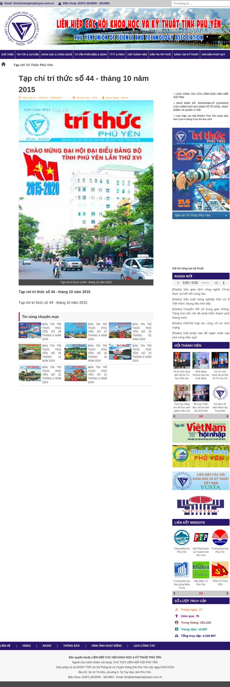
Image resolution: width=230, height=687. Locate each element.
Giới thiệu (7, 54)
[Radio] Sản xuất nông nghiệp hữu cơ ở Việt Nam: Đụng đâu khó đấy (201, 301)
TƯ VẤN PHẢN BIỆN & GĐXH (91, 54)
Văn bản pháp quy (213, 54)
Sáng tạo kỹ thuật (186, 54)
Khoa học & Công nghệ (56, 54)
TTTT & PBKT (117, 54)
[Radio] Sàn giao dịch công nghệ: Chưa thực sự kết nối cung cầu (201, 291)
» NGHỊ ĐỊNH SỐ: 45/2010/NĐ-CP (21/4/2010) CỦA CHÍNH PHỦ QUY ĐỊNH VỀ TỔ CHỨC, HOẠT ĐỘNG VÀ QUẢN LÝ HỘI (200, 107)
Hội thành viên (137, 54)
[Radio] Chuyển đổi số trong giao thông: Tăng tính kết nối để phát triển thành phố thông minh (201, 313)
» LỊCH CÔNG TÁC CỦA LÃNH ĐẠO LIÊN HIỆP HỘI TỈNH (200, 96)
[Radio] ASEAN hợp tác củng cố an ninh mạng (201, 325)
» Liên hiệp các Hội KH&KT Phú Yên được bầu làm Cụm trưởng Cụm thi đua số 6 (200, 118)
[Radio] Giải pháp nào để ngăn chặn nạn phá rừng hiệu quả (201, 335)
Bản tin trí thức (160, 54)
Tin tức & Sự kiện (28, 54)
